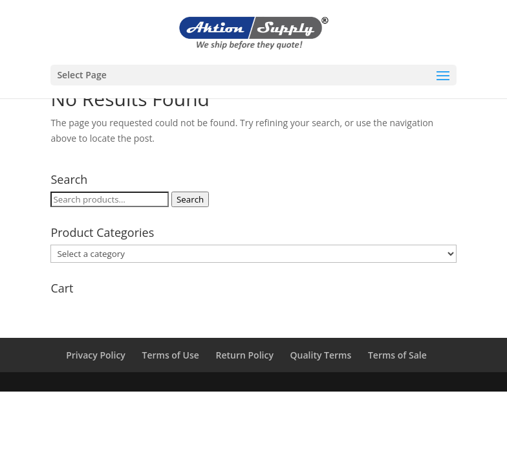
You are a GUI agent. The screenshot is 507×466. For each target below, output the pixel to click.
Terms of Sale (397, 355)
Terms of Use (170, 355)
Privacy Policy (95, 355)
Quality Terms (321, 355)
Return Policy (245, 355)
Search (190, 199)
